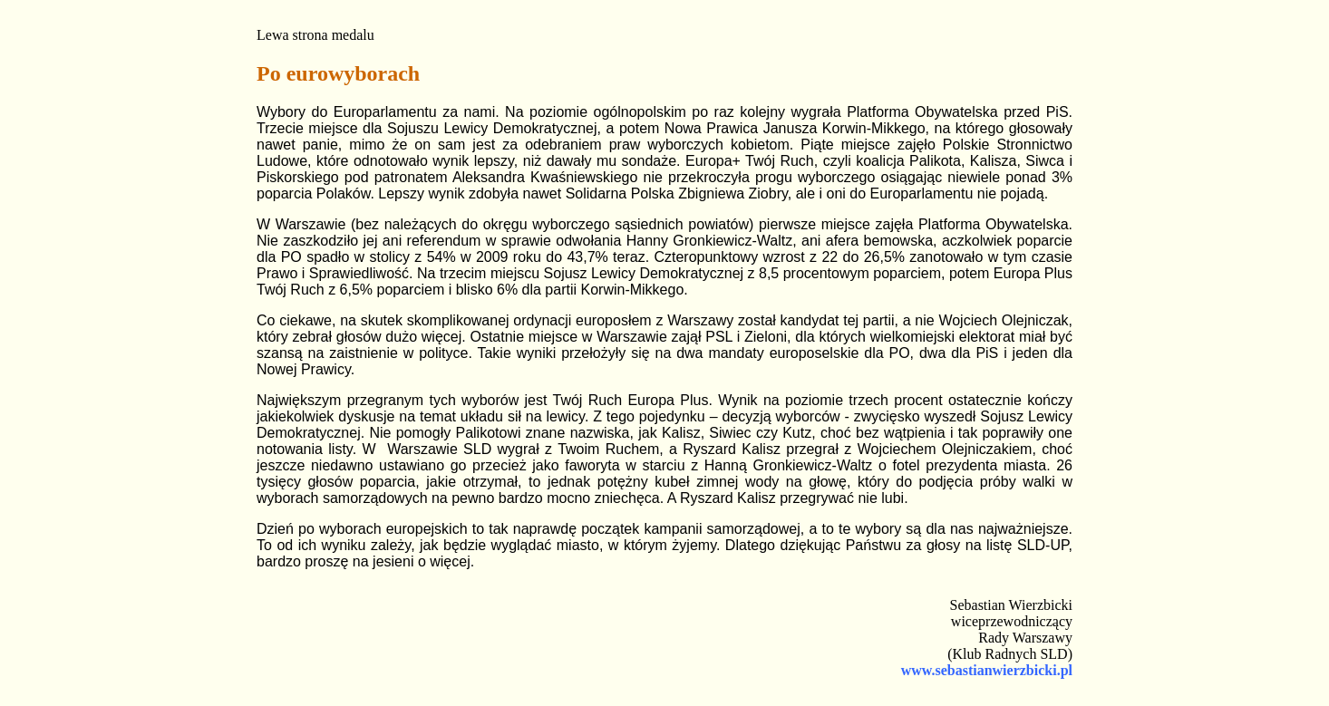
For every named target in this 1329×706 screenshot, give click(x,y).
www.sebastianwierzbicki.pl (986, 670)
